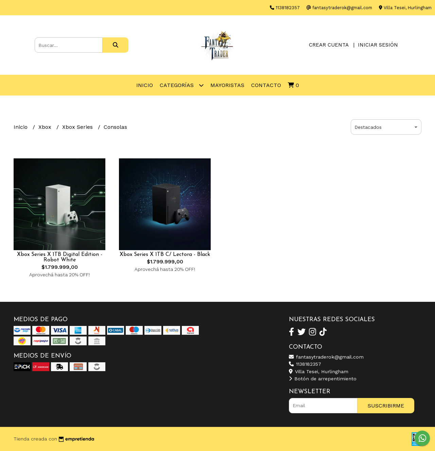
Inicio (144, 85)
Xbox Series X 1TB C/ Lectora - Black (165, 254)
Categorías (182, 85)
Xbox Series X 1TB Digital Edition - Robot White (59, 257)
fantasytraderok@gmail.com (326, 357)
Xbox (45, 127)
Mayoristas (227, 85)
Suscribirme (386, 405)
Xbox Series (78, 127)
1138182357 (305, 364)
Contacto (266, 85)
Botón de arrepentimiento (322, 378)
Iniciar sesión (378, 45)
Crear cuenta (328, 45)
